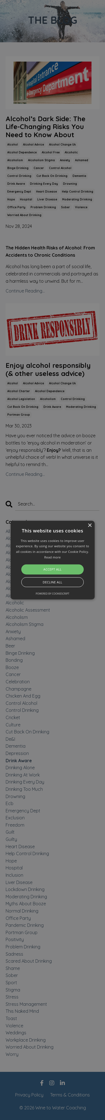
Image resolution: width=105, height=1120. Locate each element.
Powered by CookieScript (52, 593)
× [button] (90, 525)
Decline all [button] (52, 582)
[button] (53, 560)
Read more (52, 557)
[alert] (52, 560)
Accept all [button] (52, 569)
